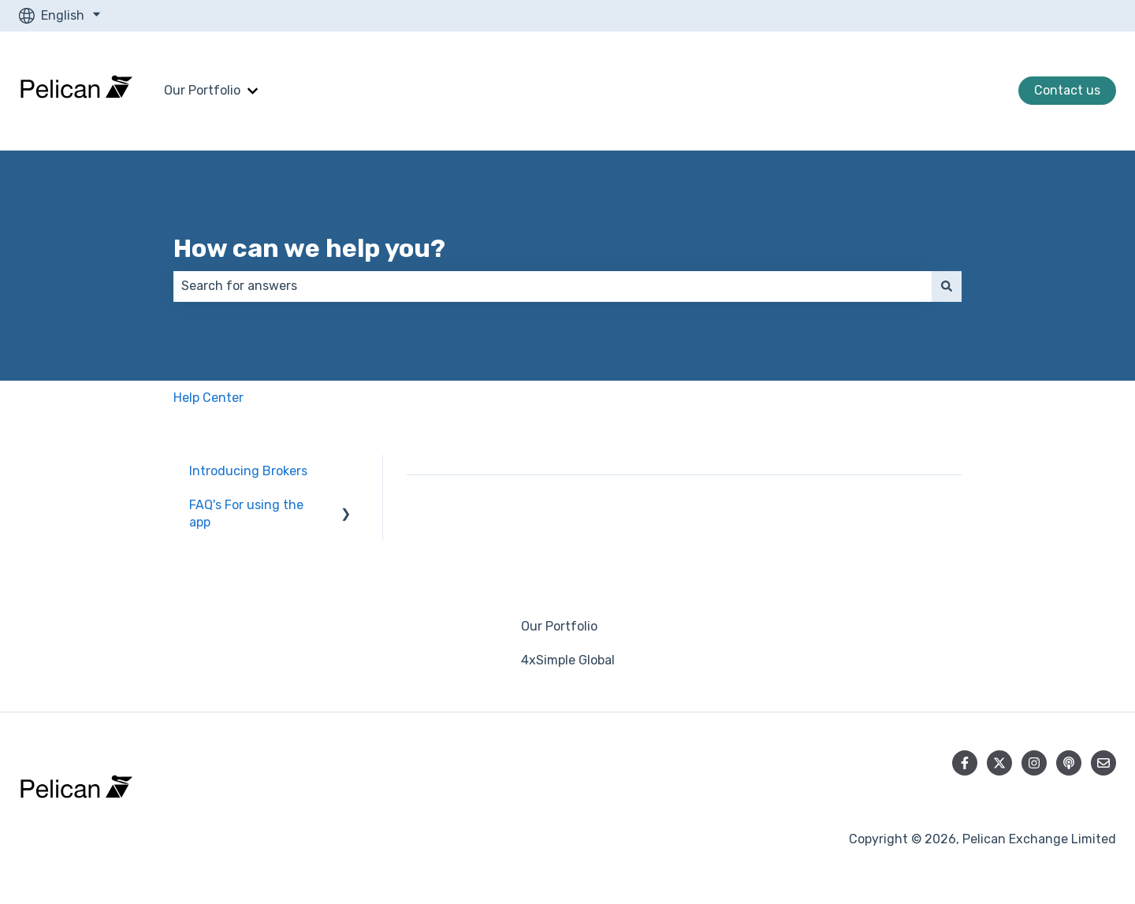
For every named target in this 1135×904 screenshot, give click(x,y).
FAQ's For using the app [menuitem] (246, 513)
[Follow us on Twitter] (999, 763)
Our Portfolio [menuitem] (559, 626)
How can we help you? (309, 248)
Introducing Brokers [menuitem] (248, 470)
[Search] (947, 286)
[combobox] (552, 286)
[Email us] (1103, 763)
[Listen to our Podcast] (1068, 763)
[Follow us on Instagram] (1034, 763)
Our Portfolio (202, 90)
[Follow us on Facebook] (964, 763)
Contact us (1067, 90)
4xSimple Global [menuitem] (568, 660)
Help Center (208, 397)
